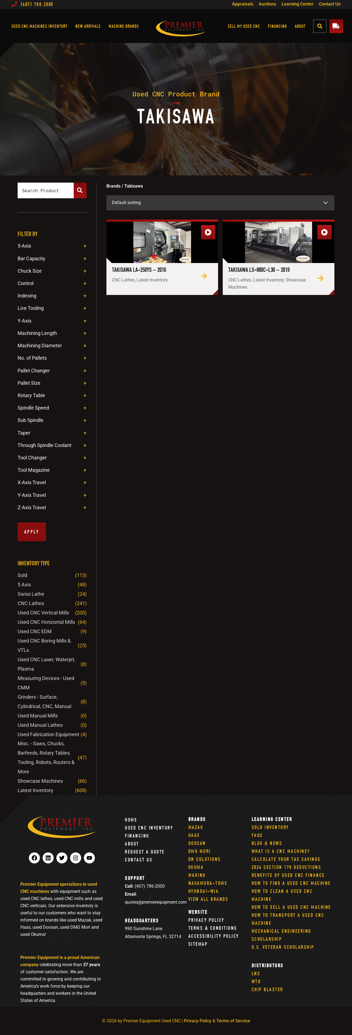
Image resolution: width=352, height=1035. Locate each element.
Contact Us (329, 4)
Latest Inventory (35, 790)
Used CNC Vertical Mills (43, 613)
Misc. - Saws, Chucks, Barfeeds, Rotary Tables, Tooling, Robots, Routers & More (46, 757)
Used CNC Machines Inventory (39, 26)
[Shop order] (220, 202)
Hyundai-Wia (203, 891)
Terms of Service (233, 1020)
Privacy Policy (206, 920)
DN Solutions (204, 859)
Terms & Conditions (212, 928)
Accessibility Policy (213, 936)
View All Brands (208, 899)
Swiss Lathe (31, 594)
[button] (319, 26)
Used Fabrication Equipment (48, 734)
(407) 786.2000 (32, 4)
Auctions (267, 4)
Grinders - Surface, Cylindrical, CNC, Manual (44, 701)
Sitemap (198, 944)
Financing (277, 26)
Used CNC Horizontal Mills (46, 622)
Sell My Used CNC (244, 26)
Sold (22, 575)
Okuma (196, 867)
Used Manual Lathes (40, 725)
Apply (31, 532)
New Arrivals (88, 26)
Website (198, 912)
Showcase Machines (40, 781)
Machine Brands (124, 26)
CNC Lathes (31, 603)
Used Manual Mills (38, 716)
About (300, 26)
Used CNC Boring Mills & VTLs (44, 645)
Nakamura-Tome (207, 883)
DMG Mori (199, 851)
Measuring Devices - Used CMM (46, 682)
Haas (194, 835)
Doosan (197, 843)
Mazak (196, 827)
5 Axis (24, 584)
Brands (197, 819)
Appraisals (242, 4)
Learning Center (298, 4)
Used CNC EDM (35, 631)
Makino (197, 875)
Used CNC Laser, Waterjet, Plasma (46, 664)
